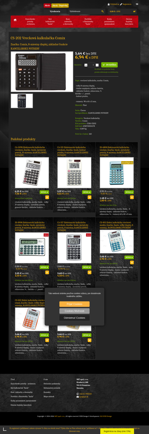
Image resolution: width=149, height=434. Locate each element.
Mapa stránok (49, 396)
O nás (46, 379)
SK (137, 4)
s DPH (114, 11)
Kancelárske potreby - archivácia (23, 384)
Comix (84, 121)
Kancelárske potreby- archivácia (30, 21)
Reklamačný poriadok (52, 388)
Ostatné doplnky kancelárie (21, 405)
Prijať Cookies (74, 304)
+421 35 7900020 (85, 394)
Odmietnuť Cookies (74, 317)
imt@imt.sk (83, 397)
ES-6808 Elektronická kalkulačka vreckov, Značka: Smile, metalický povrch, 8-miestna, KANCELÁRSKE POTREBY (115, 151)
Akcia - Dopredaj (60, 5)
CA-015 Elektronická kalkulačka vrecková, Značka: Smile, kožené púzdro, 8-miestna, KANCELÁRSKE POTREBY (72, 151)
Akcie (47, 5)
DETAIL (43, 192)
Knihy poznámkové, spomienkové (23, 401)
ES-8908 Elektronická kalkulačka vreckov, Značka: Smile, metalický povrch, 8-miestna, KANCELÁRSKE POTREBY (30, 226)
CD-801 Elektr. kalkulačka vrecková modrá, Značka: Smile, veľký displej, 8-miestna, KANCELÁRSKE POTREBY (117, 225)
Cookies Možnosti (74, 311)
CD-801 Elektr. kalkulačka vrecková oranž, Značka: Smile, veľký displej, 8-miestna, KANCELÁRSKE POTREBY (31, 303)
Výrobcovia (55, 11)
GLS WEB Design (106, 416)
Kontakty (47, 392)
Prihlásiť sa (114, 4)
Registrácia (127, 4)
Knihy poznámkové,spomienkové (109, 21)
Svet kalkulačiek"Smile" (50, 21)
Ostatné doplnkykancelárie (129, 21)
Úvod (13, 379)
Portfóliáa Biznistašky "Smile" (88, 21)
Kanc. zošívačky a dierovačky (22, 392)
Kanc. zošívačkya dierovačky (68, 21)
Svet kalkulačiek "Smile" (20, 388)
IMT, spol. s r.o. (26, 8)
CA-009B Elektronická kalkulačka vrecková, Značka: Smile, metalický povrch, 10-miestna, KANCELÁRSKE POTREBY (31, 151)
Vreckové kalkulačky (92, 118)
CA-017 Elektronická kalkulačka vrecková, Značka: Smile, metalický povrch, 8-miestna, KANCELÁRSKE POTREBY (72, 226)
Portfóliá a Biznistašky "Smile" (22, 396)
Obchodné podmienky (52, 384)
